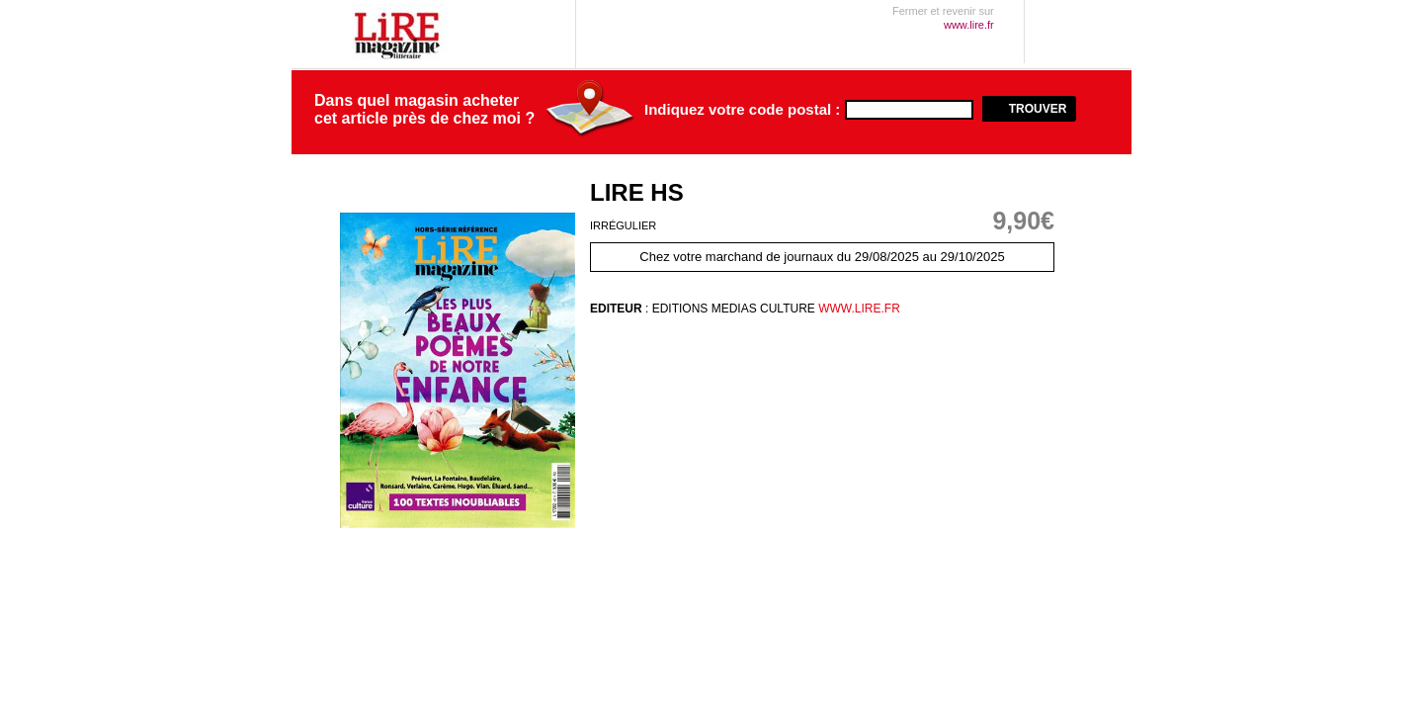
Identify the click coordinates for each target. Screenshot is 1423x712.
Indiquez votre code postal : (742, 110)
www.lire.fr (857, 308)
